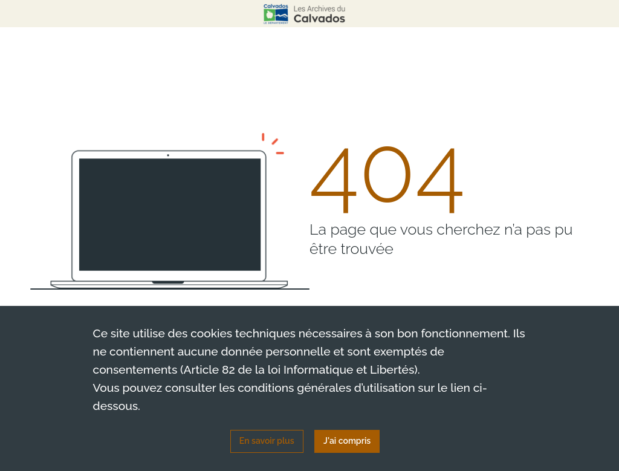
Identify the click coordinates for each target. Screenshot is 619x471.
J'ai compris (347, 441)
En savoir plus (266, 441)
